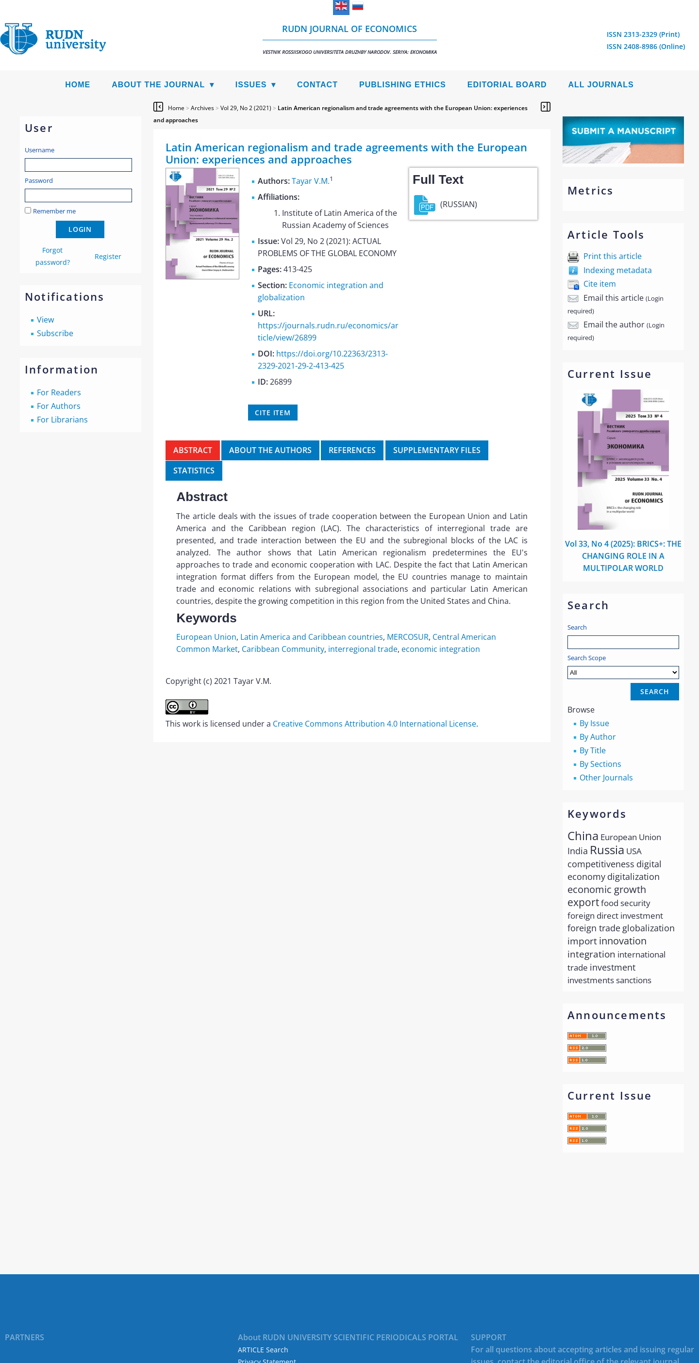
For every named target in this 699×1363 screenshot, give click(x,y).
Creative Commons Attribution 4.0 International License (374, 723)
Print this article (612, 256)
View (45, 319)
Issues (251, 85)
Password (39, 180)
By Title (593, 750)
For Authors (59, 406)
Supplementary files (437, 450)
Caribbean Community (283, 649)
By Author (598, 736)
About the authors (270, 450)
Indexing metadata (617, 270)
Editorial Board (507, 85)
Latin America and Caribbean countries (311, 637)
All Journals (601, 85)
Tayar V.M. (311, 181)
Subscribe (55, 333)
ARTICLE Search (263, 1349)
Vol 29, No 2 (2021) (245, 108)
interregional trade (363, 649)
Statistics (194, 470)
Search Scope (623, 666)
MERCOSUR (408, 637)
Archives (202, 108)
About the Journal (158, 85)
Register (108, 256)
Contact (317, 85)
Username (39, 150)
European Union (206, 637)
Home (77, 85)
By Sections (600, 764)
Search (577, 627)
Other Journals (606, 777)
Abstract (192, 450)
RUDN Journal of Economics (350, 39)
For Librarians (62, 419)
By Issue (594, 723)
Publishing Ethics (402, 85)
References (352, 450)
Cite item (599, 283)
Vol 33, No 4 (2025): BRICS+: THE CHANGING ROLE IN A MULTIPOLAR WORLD (623, 555)
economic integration (440, 649)
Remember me (54, 211)
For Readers (59, 392)
